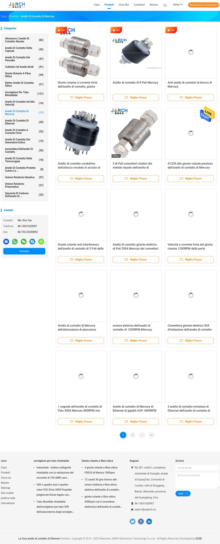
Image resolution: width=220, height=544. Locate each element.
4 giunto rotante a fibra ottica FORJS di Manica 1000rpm (101, 470)
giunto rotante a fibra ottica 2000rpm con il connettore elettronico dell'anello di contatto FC (103, 502)
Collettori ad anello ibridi (24, 67)
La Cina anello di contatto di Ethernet (39, 538)
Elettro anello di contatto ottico (24, 84)
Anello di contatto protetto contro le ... (24, 169)
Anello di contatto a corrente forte (24, 131)
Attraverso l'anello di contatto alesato (24, 40)
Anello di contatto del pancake (24, 59)
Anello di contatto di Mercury (24, 113)
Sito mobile (7, 493)
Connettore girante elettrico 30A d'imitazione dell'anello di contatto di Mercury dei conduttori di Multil (190, 329)
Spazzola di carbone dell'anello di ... (24, 195)
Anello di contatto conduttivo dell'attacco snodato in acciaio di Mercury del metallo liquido (79, 167)
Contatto (24, 251)
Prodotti (5, 472)
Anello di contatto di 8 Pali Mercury (135, 82)
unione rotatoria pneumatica (24, 185)
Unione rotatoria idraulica (24, 177)
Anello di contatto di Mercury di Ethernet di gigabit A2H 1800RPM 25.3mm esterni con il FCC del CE (134, 410)
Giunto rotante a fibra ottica (24, 75)
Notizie (5, 482)
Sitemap (5, 487)
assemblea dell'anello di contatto (24, 150)
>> (151, 435)
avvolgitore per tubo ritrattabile (24, 94)
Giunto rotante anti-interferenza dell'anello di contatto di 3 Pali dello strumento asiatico (81, 248)
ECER (199, 538)
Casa (4, 467)
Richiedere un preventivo (203, 4)
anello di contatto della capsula (24, 49)
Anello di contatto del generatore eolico (24, 141)
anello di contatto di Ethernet (24, 122)
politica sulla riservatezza (8, 501)
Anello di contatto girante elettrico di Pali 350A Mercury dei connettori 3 (136, 248)
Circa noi (6, 477)
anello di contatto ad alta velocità (24, 103)
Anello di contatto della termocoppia (24, 160)
